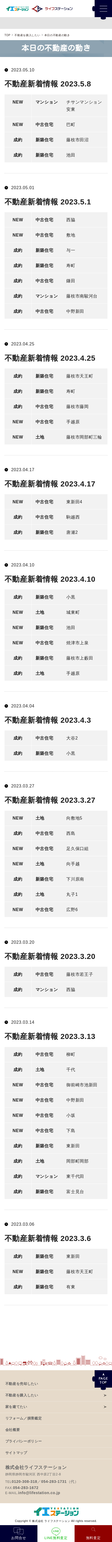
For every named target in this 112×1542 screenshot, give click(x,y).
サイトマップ (16, 1453)
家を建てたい (16, 1407)
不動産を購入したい (21, 1395)
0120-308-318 (24, 1481)
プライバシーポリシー (23, 1441)
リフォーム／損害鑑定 (23, 1418)
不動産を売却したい (21, 1384)
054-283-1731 (54, 1481)
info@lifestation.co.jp (39, 1493)
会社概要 (12, 1430)
